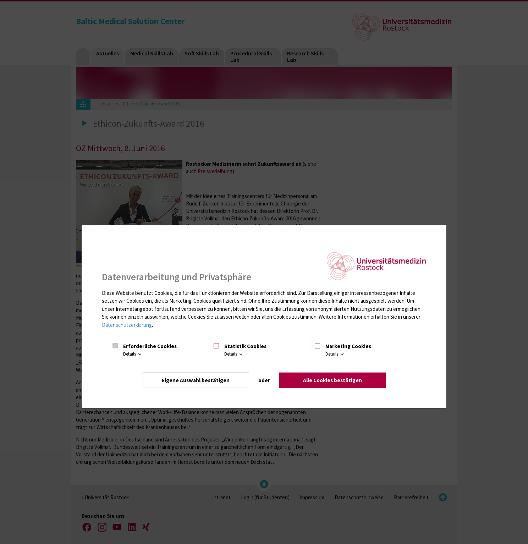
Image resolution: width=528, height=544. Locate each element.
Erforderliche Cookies (150, 345)
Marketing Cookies (348, 345)
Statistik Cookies (245, 345)
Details (133, 354)
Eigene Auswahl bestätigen (196, 380)
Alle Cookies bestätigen (332, 380)
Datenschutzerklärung (127, 324)
